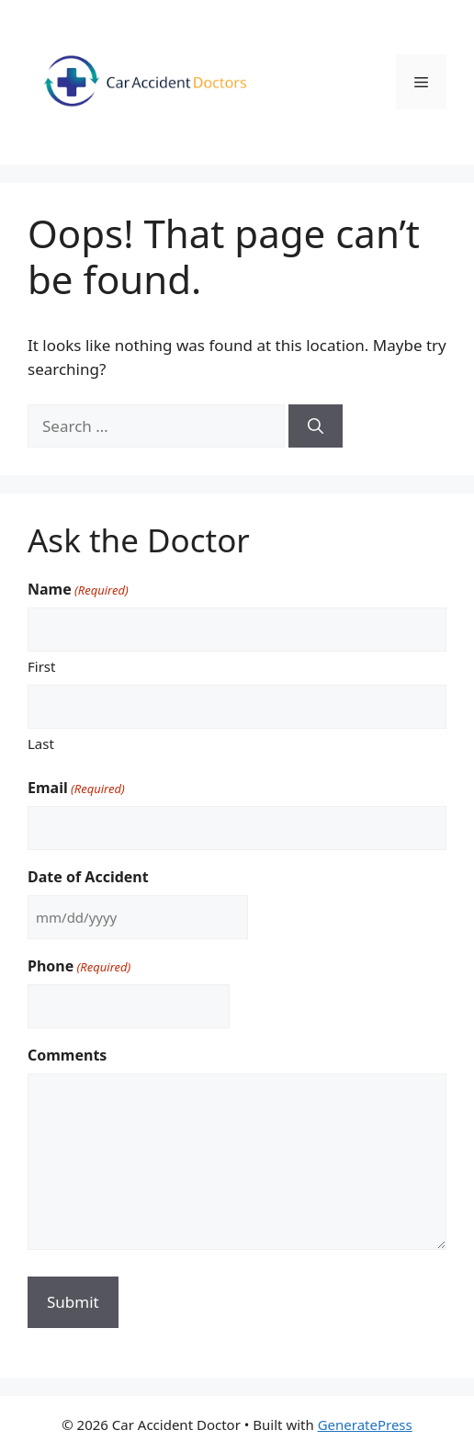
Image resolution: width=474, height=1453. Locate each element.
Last (41, 743)
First (41, 666)
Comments (67, 1055)
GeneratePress (365, 1424)
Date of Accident (88, 877)
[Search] (315, 426)
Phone (79, 966)
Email (76, 788)
